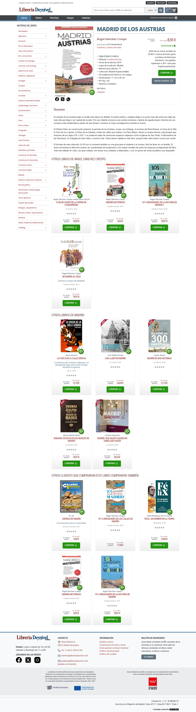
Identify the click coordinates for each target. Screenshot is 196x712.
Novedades (23, 31)
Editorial (172, 3)
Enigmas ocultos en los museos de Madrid (71, 439)
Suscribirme (148, 657)
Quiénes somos (25, 3)
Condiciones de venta (40, 3)
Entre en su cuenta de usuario (164, 17)
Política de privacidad (109, 651)
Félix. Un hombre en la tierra (159, 518)
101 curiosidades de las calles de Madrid (115, 520)
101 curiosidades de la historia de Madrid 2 (159, 203)
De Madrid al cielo (71, 276)
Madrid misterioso (115, 202)
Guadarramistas (114, 59)
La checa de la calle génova (71, 358)
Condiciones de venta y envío (113, 644)
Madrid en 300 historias (159, 358)
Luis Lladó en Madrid (115, 358)
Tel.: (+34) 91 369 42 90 (70, 650)
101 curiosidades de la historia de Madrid (112, 595)
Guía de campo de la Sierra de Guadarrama (71, 203)
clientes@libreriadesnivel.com (73, 655)
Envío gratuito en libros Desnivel (61, 3)
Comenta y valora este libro (109, 47)
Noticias (161, 3)
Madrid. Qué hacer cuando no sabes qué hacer (112, 439)
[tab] (59, 110)
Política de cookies (108, 654)
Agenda (150, 3)
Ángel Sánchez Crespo (112, 39)
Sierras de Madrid (71, 518)
